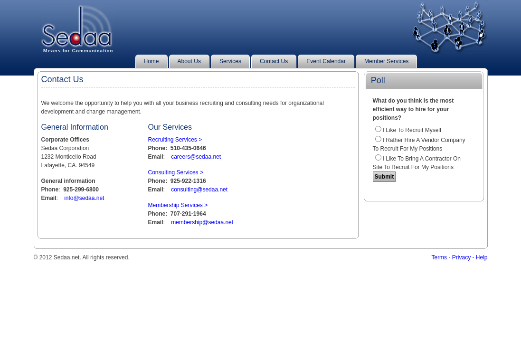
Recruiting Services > (175, 139)
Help (482, 257)
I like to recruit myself (412, 130)
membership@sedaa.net (202, 222)
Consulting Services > (175, 172)
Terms (439, 257)
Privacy (461, 257)
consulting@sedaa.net (199, 189)
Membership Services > (178, 205)
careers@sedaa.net (196, 156)
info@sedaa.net (84, 198)
